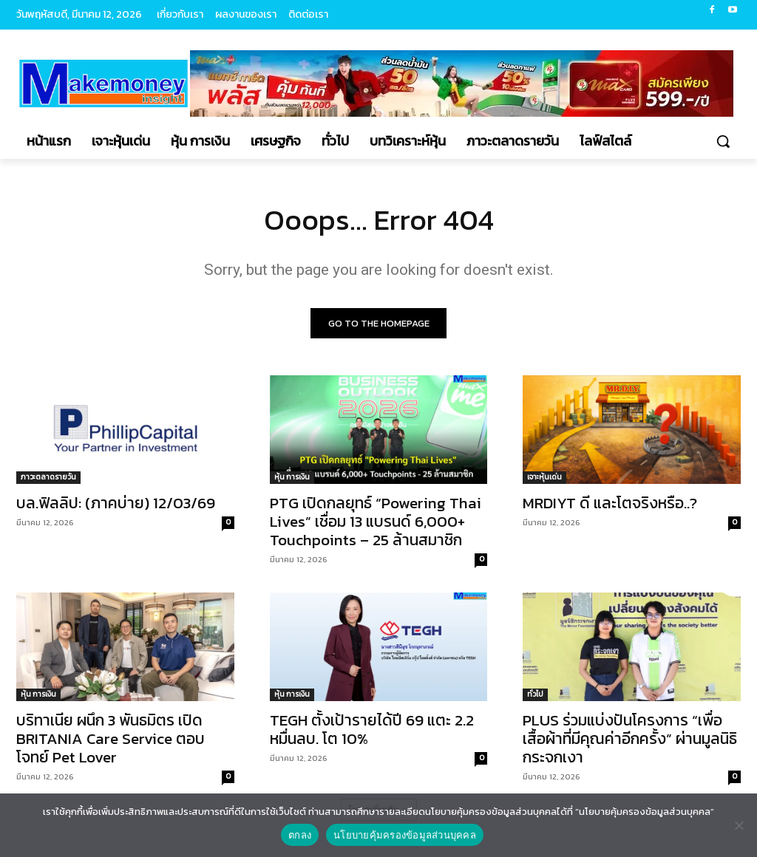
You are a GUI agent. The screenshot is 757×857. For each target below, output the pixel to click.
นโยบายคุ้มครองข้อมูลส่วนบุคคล (404, 835)
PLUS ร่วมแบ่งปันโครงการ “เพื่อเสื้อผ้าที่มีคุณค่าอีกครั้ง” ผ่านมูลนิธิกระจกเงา (630, 740)
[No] (738, 825)
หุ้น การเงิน (292, 477)
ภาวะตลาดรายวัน (48, 477)
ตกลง (299, 835)
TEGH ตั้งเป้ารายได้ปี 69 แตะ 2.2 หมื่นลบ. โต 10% (372, 730)
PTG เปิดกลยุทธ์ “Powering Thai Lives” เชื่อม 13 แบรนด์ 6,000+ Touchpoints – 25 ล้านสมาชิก (375, 522)
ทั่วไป (535, 695)
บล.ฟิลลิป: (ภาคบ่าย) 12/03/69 (115, 503)
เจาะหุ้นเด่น (544, 477)
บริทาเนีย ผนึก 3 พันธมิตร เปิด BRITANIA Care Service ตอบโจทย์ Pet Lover (110, 740)
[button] (723, 141)
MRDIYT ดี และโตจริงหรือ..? (610, 503)
